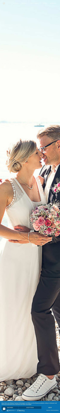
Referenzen (53, 3)
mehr (50, 407)
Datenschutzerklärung (54, 410)
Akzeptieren (30, 407)
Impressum (48, 410)
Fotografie (15, 3)
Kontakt (45, 3)
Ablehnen (10, 407)
